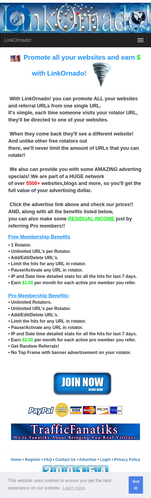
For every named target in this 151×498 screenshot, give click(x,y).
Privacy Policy (127, 459)
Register (33, 459)
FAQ (48, 459)
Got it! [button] (136, 484)
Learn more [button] (74, 488)
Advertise (88, 459)
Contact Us (65, 459)
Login (105, 459)
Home (16, 459)
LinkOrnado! (17, 40)
